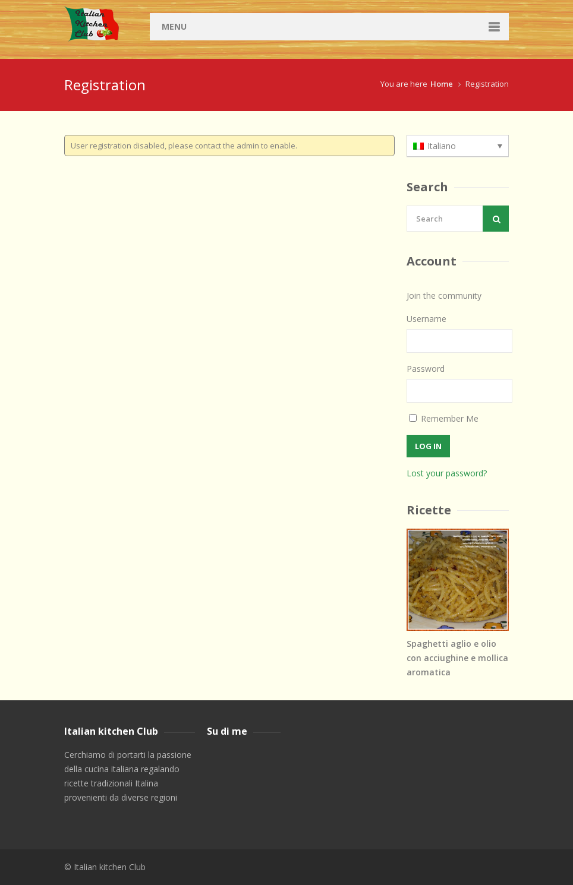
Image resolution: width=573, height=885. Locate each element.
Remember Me (443, 418)
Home (441, 83)
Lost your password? (447, 473)
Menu (174, 26)
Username (426, 318)
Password (426, 368)
